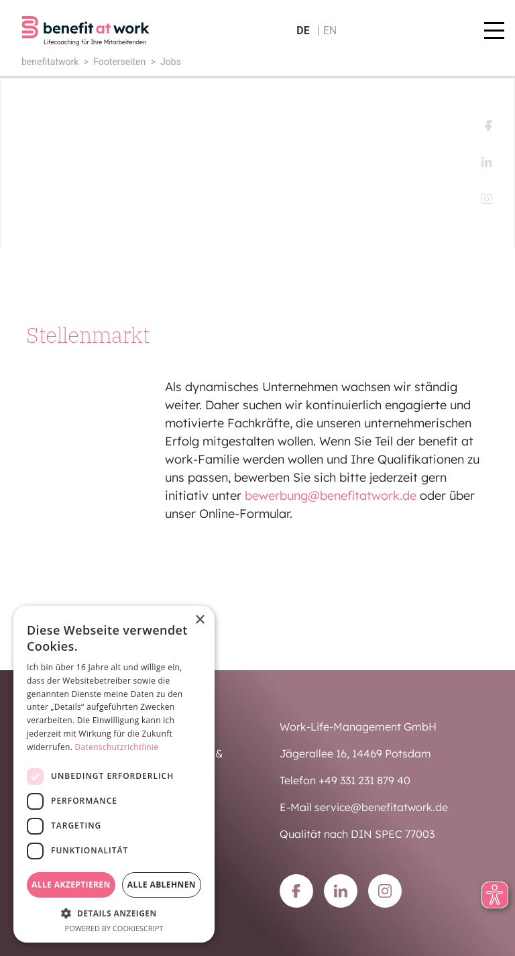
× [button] (199, 620)
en (330, 30)
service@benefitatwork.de (381, 807)
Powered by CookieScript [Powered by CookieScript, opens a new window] (114, 928)
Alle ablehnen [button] (161, 884)
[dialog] (114, 774)
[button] (114, 913)
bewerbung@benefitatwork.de (330, 495)
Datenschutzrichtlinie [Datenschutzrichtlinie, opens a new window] (117, 747)
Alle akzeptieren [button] (71, 884)
